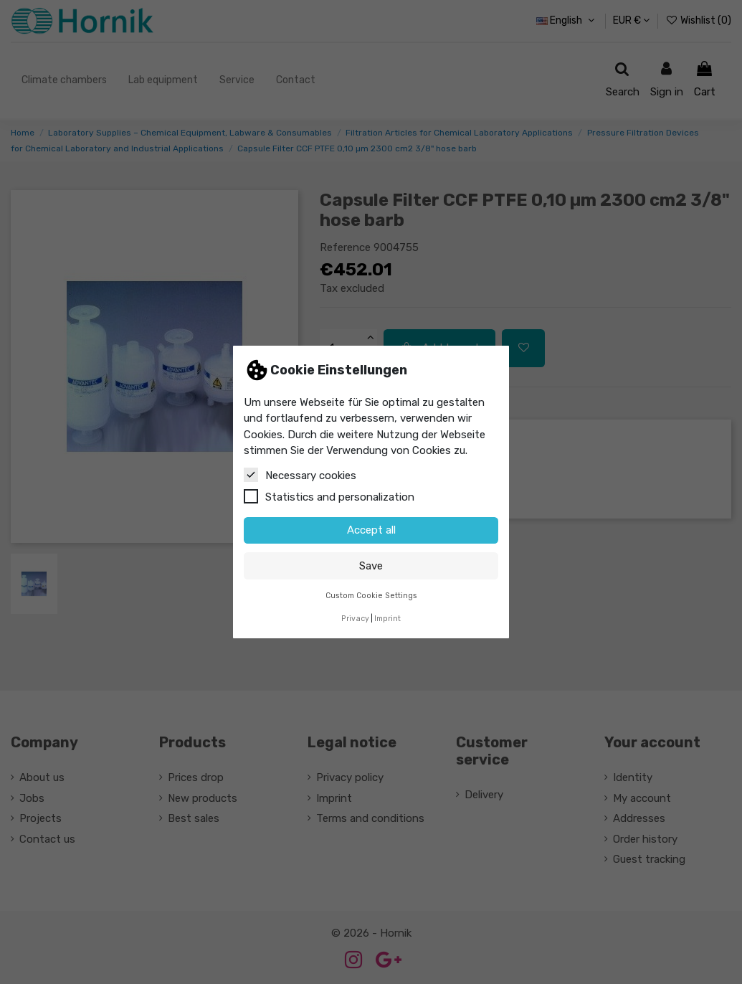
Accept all (371, 530)
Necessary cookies (300, 475)
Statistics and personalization (329, 496)
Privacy (355, 618)
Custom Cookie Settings (371, 595)
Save (371, 565)
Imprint (387, 618)
